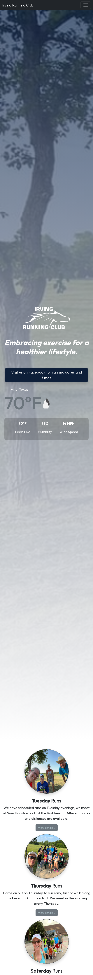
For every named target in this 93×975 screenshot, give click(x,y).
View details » (46, 828)
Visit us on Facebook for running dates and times (46, 375)
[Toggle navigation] (85, 5)
